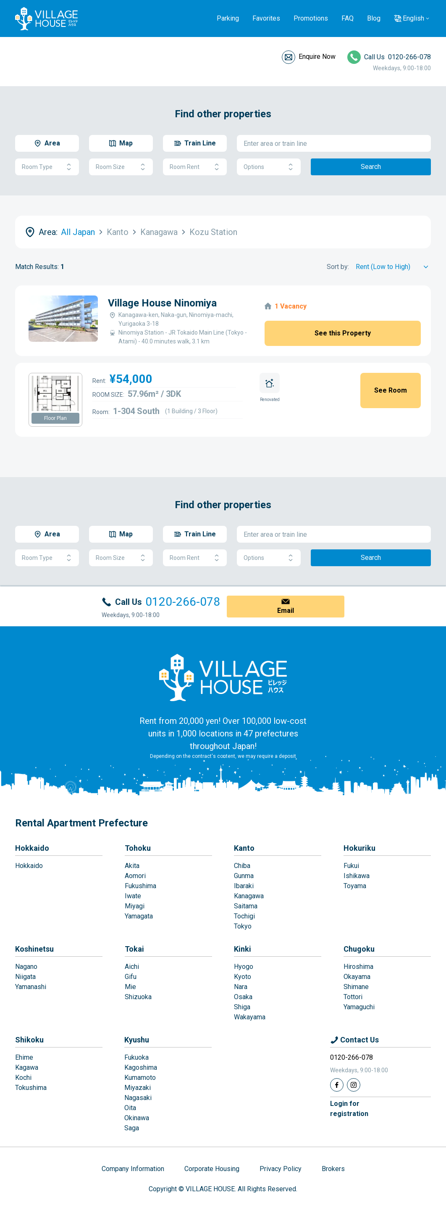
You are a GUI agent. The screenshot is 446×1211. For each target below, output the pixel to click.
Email (285, 611)
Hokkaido (32, 848)
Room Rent (195, 167)
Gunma (244, 876)
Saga (131, 1128)
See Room (390, 390)
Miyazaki (137, 1088)
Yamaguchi (359, 1007)
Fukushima (140, 886)
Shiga (242, 1007)
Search (371, 167)
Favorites (266, 18)
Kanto (244, 848)
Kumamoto (140, 1078)
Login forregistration (349, 1109)
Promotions (311, 18)
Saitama (245, 906)
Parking (228, 18)
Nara (240, 987)
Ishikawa (357, 876)
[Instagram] (353, 1085)
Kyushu (136, 1039)
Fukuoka (136, 1057)
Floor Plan (55, 418)
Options (269, 167)
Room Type (47, 167)
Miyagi (134, 906)
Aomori (135, 876)
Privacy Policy (281, 1169)
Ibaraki (244, 886)
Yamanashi (30, 987)
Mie (130, 987)
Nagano (26, 967)
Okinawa (136, 1118)
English (413, 18)
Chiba (242, 866)
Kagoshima (140, 1067)
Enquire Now (317, 57)
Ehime (24, 1057)
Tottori (353, 997)
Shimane (356, 987)
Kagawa (26, 1067)
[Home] (223, 677)
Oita (130, 1108)
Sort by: (338, 267)
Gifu (130, 977)
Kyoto (242, 977)
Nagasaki (138, 1098)
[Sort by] (393, 267)
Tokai (134, 949)
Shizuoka (138, 997)
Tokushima (31, 1088)
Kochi (23, 1078)
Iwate (133, 896)
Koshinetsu (34, 949)
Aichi (132, 967)
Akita (132, 866)
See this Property (343, 333)
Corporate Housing (211, 1169)
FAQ (347, 18)
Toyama (355, 886)
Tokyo (243, 926)
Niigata (25, 977)
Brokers (333, 1169)
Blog (373, 18)
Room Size (121, 167)
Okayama (357, 977)
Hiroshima (358, 967)
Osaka (243, 997)
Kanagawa (249, 896)
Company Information (133, 1169)
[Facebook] (337, 1085)
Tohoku (138, 848)
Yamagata (139, 916)
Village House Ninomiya (162, 303)
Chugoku (359, 949)
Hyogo (243, 967)
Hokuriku (359, 848)
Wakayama (249, 1017)
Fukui (351, 866)
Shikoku (29, 1039)
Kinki (242, 949)
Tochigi (244, 916)
